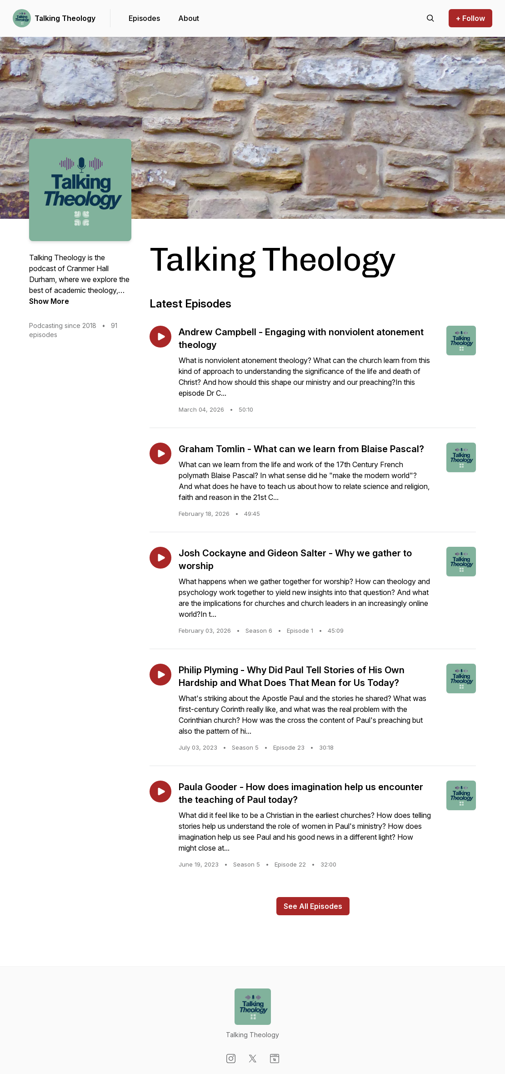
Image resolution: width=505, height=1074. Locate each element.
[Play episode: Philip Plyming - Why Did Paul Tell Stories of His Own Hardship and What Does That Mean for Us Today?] (160, 675)
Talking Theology (65, 18)
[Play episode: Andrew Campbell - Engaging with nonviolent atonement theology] (160, 337)
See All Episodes (313, 906)
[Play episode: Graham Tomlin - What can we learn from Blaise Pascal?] (160, 453)
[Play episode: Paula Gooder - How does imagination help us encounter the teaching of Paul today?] (160, 791)
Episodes (144, 18)
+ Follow (470, 18)
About (188, 18)
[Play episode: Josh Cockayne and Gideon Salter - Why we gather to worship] (160, 558)
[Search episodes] (430, 18)
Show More (49, 301)
